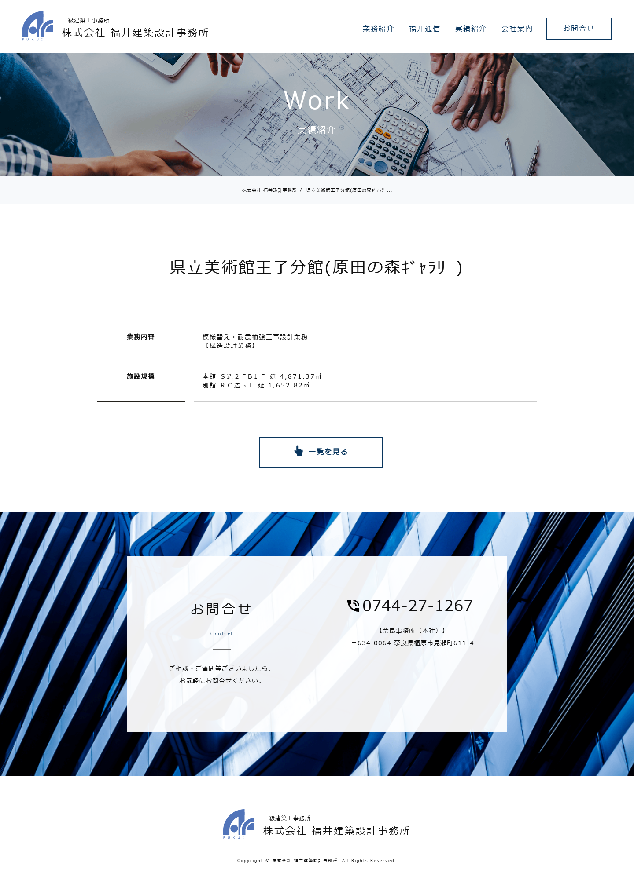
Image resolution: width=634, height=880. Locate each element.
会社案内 (517, 29)
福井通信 (425, 29)
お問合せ (579, 28)
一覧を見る (328, 452)
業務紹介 (378, 29)
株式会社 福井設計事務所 (269, 190)
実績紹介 (471, 29)
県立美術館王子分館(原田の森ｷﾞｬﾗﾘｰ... (346, 190)
